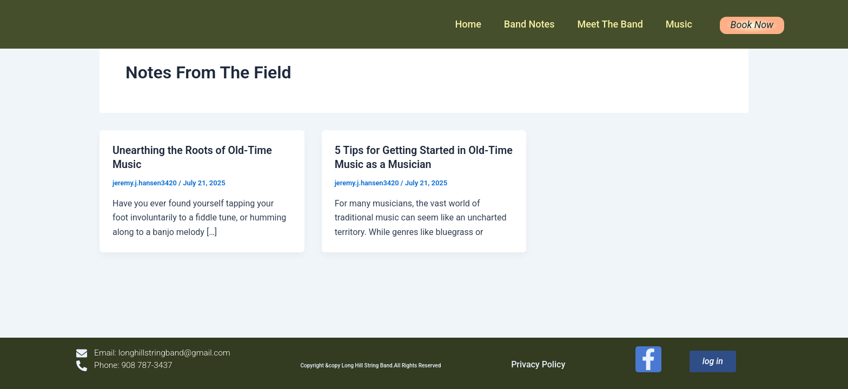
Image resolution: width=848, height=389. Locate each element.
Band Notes (529, 24)
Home (468, 24)
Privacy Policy (540, 364)
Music (679, 24)
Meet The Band (609, 24)
